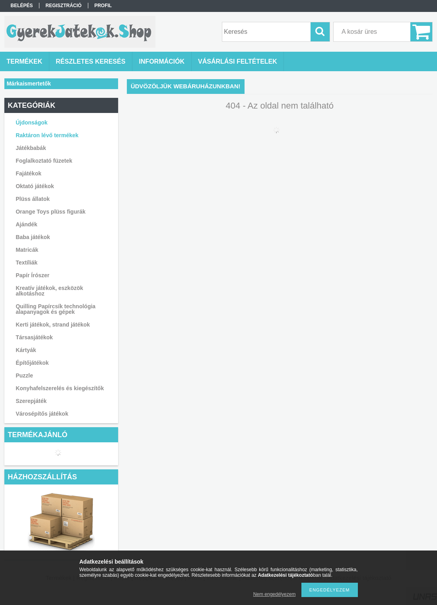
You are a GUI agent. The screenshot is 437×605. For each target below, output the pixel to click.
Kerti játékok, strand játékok (53, 324)
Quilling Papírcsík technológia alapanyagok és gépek (55, 309)
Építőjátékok (32, 363)
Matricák (27, 250)
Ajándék (26, 224)
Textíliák (26, 262)
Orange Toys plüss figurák (50, 211)
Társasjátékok (34, 337)
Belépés (21, 5)
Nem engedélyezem (274, 594)
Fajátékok (28, 173)
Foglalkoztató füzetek (44, 161)
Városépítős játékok (42, 413)
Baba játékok (33, 237)
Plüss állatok (33, 199)
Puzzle (24, 375)
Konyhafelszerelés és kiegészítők (60, 388)
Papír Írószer (32, 275)
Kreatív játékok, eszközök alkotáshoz (49, 291)
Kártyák (26, 350)
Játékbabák (31, 148)
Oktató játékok (35, 186)
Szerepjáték (31, 401)
